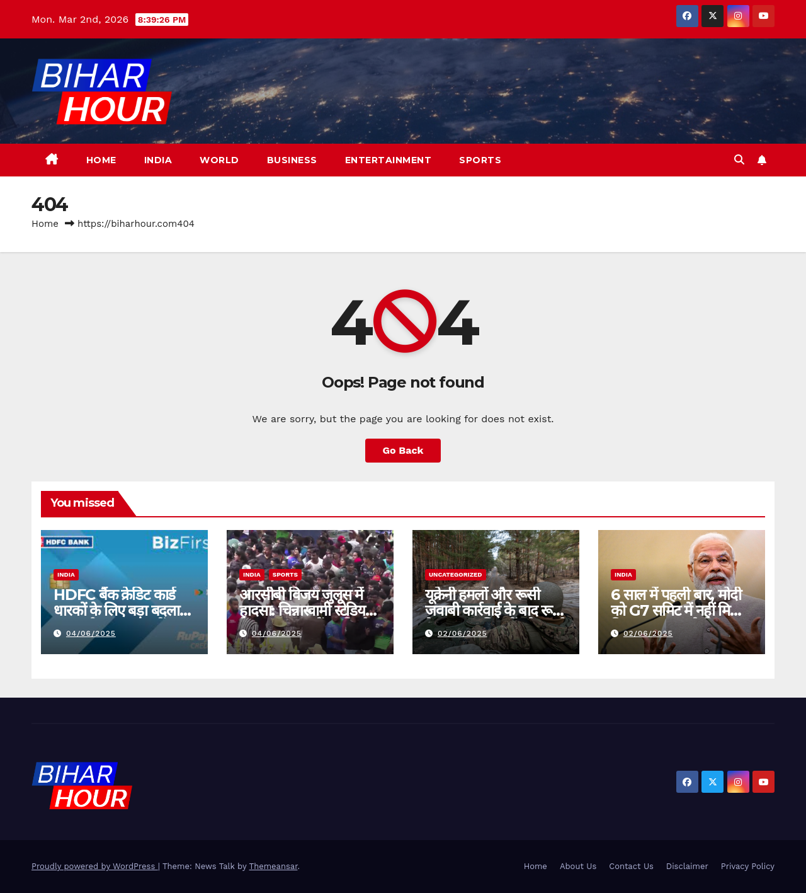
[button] (739, 160)
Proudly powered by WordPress (94, 866)
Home (101, 160)
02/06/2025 (462, 633)
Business (292, 160)
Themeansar (273, 866)
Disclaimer (687, 866)
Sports (480, 160)
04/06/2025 (91, 633)
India (158, 160)
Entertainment (388, 160)
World (219, 160)
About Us (578, 866)
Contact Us (631, 866)
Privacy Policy (748, 866)
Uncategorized (455, 574)
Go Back (403, 450)
